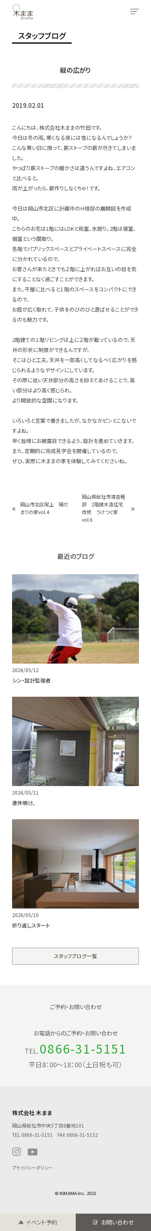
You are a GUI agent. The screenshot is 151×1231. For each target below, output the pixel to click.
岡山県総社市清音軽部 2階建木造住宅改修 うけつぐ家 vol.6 (103, 508)
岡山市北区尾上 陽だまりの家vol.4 (44, 508)
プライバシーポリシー (32, 1167)
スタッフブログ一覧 (75, 956)
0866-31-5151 (83, 1048)
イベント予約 (41, 1222)
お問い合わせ (117, 1222)
